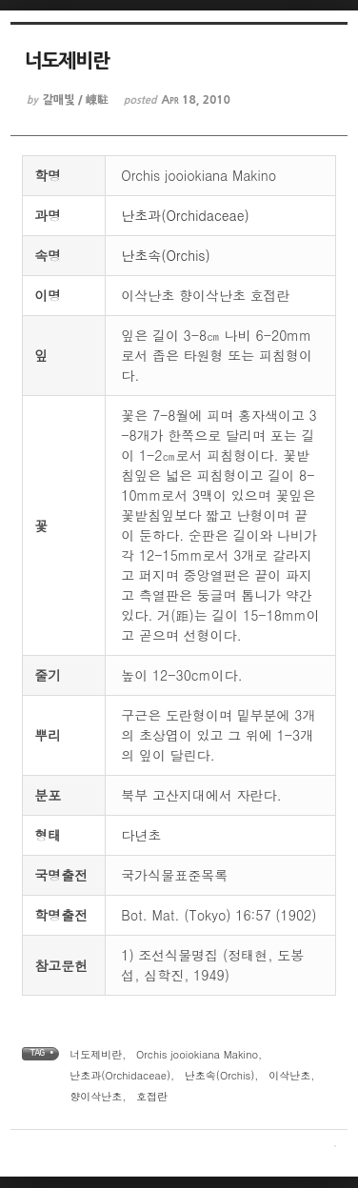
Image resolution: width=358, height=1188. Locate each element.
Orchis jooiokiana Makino (197, 1054)
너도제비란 (96, 1054)
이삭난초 (289, 1075)
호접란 (152, 1096)
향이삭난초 (96, 1096)
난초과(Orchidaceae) (185, 215)
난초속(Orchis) (165, 255)
